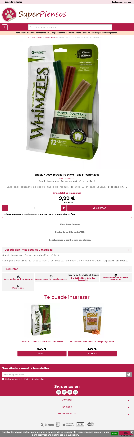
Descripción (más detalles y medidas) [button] (29, 249)
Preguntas (11, 269)
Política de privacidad (34, 379)
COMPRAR (101, 208)
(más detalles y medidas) (67, 193)
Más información (126, 433)
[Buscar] (70, 27)
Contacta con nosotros (121, 2)
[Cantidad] (34, 208)
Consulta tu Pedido (13, 2)
